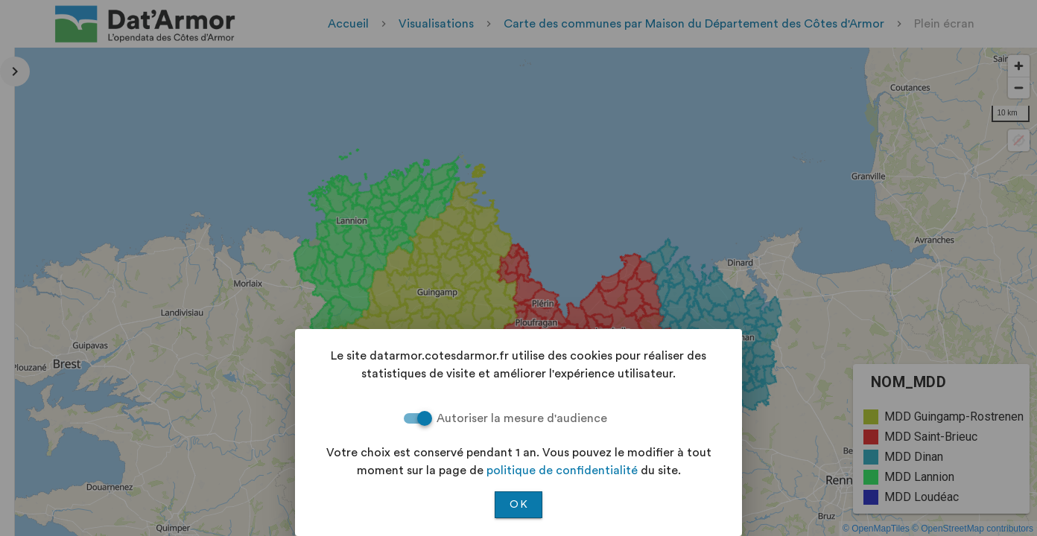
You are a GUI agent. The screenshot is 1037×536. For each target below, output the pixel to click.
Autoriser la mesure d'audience (522, 418)
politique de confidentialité (562, 470)
